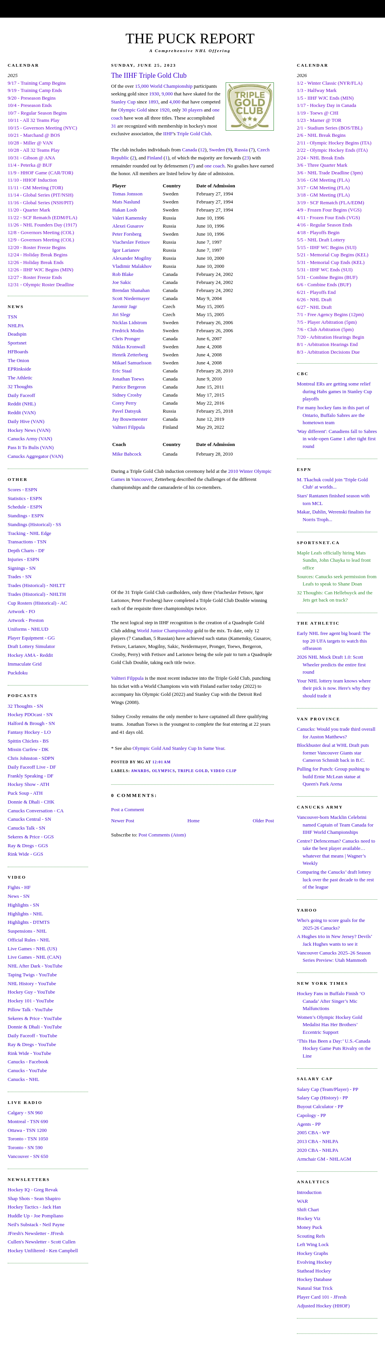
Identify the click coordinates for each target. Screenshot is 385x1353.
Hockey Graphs (312, 1253)
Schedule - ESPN (25, 507)
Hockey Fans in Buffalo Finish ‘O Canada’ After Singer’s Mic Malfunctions (331, 1001)
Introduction (309, 1192)
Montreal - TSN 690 (28, 1121)
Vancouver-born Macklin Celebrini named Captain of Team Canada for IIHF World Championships (335, 824)
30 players (192, 110)
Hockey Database (314, 1279)
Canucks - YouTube (27, 1070)
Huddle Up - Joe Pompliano (35, 1216)
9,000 (167, 94)
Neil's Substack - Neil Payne (36, 1224)
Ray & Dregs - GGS (28, 845)
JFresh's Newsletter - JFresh (36, 1233)
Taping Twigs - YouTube (32, 974)
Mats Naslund (126, 202)
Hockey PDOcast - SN (30, 714)
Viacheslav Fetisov (131, 242)
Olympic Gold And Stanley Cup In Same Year (178, 748)
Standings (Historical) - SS (34, 524)
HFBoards (18, 351)
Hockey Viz (308, 1218)
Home (193, 820)
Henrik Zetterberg (130, 355)
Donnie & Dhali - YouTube (35, 1027)
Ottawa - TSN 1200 (27, 1130)
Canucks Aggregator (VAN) (35, 456)
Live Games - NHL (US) (32, 948)
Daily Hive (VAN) (26, 421)
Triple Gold (193, 771)
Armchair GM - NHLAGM (324, 1159)
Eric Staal (122, 371)
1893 (153, 102)
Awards (140, 771)
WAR (302, 1201)
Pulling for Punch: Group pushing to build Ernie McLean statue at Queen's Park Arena (333, 776)
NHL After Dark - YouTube (35, 966)
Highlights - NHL (25, 914)
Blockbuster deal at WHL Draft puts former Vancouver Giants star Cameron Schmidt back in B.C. (333, 752)
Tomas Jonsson (127, 194)
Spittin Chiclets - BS (28, 741)
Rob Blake (122, 274)
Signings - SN (22, 568)
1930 (154, 94)
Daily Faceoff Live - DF (32, 767)
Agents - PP (309, 1124)
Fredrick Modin (128, 330)
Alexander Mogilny (131, 258)
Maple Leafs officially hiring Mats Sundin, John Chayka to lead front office (334, 560)
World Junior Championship (165, 630)
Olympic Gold (132, 110)
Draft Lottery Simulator (31, 646)
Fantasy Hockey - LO (29, 732)
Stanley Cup (123, 102)
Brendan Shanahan (131, 290)
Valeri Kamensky (129, 218)
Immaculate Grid (24, 664)
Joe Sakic (121, 282)
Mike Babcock (126, 454)
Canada (189, 150)
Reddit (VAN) (22, 412)
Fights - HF (19, 887)
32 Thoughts (20, 386)
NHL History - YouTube (32, 983)
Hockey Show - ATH (28, 784)
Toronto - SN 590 (25, 1147)
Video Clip (224, 771)
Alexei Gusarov (128, 226)
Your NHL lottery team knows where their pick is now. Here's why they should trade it (334, 688)
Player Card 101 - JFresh (321, 1297)
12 (202, 150)
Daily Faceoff (21, 395)
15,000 (142, 86)
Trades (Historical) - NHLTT (36, 585)
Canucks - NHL (23, 1079)
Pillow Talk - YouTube (30, 1009)
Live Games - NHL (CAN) (34, 957)
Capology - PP (311, 1115)
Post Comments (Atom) (162, 835)
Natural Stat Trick (315, 1288)
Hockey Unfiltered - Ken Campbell (43, 1250)
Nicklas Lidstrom (129, 322)
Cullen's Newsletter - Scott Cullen (41, 1242)
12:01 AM (161, 762)
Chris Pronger (126, 338)
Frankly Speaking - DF (31, 776)
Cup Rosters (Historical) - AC (37, 603)
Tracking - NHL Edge (29, 533)
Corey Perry (124, 403)
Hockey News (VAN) (29, 430)
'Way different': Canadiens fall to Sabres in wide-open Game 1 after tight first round (337, 438)
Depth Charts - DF (26, 550)
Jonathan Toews (128, 379)
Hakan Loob (124, 210)
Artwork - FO (21, 611)
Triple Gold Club (194, 133)
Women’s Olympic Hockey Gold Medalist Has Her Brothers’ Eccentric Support (329, 1024)
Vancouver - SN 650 (28, 1156)
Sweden (217, 150)
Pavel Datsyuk (126, 411)
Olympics (163, 771)
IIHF (168, 133)
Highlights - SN (23, 905)
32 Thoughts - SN (25, 706)
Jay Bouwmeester (129, 419)
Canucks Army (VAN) (30, 438)
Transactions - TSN (27, 541)
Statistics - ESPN (25, 498)
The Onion (18, 360)
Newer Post (122, 820)
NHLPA (16, 325)
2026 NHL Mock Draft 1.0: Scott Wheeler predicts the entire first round (331, 664)
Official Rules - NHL (29, 940)
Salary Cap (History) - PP (322, 1097)
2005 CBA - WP (313, 1132)
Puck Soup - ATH (25, 793)
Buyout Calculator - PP (320, 1106)
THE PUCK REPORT (189, 38)
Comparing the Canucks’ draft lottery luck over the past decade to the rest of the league (335, 879)
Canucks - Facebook (28, 1061)
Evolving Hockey (314, 1262)
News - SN (18, 896)
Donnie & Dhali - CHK (31, 802)
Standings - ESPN (26, 515)
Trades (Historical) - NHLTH (37, 594)
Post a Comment (127, 809)
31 (113, 126)
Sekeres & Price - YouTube (35, 1018)
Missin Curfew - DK (28, 749)
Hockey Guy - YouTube (31, 992)
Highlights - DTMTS (29, 922)
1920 (164, 110)
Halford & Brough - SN (31, 723)
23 (246, 158)
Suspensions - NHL (27, 931)
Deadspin (17, 334)
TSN (12, 317)
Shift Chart (308, 1209)
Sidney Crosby (127, 395)
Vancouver (141, 479)
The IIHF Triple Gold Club (149, 75)
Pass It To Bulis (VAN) (31, 447)
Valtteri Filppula (128, 427)
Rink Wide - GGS (25, 854)
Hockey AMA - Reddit (30, 655)
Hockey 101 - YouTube (31, 1001)
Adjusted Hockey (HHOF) (323, 1306)
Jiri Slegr (121, 314)
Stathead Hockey (314, 1271)
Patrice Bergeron (129, 387)
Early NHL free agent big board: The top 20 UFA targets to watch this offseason (333, 640)
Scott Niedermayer (131, 298)
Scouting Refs (311, 1236)
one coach (214, 166)
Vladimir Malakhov (132, 266)
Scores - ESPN (22, 489)
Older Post (263, 820)
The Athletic (20, 377)
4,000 (174, 102)
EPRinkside (19, 369)
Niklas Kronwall (128, 346)
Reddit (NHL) (22, 404)
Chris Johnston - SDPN (31, 758)
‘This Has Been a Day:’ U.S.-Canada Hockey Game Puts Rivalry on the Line (334, 1048)
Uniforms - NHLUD (28, 629)
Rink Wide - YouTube (29, 1053)
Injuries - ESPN (23, 559)
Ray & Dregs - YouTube (32, 1044)
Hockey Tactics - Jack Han (34, 1207)
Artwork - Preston (26, 620)
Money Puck (309, 1227)
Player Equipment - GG (31, 638)
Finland (154, 158)
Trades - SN (19, 576)
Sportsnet (17, 343)
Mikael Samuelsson (131, 363)
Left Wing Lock (313, 1244)
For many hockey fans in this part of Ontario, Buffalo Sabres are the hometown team (333, 415)
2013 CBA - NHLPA (317, 1141)
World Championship (171, 86)
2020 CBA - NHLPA (317, 1150)
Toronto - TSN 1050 (28, 1138)
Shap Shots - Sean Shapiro (34, 1198)
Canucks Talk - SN (26, 828)
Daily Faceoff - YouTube (32, 1035)
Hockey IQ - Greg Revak (33, 1189)
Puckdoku (18, 673)
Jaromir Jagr (124, 306)
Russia (241, 150)
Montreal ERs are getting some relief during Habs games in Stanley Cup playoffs (334, 391)
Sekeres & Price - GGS (31, 837)
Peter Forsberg (126, 234)
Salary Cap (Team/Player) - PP (327, 1089)
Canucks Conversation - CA (36, 810)
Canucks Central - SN (29, 819)
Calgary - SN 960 (25, 1112)
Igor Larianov (126, 250)
